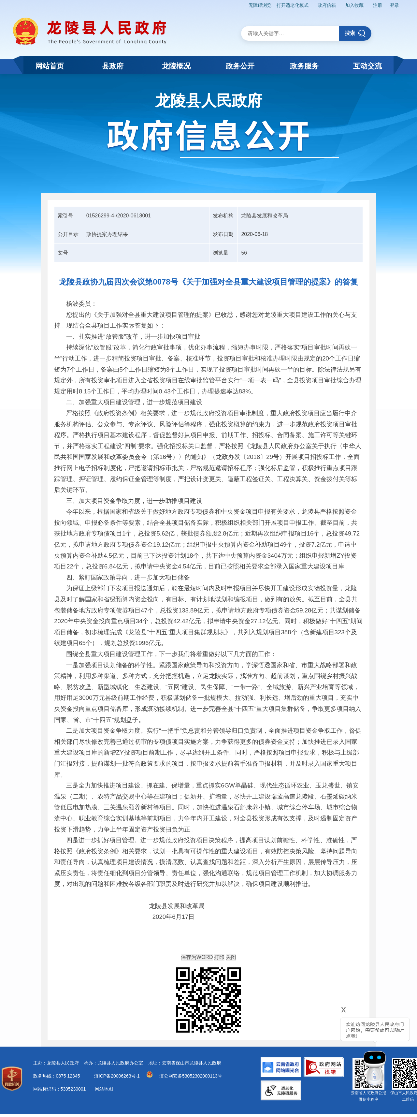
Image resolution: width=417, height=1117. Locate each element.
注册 (377, 5)
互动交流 (367, 66)
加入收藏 (354, 5)
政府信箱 (327, 5)
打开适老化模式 (293, 5)
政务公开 (240, 66)
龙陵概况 (176, 66)
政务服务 (304, 66)
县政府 (112, 66)
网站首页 (49, 66)
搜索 (355, 33)
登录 (394, 5)
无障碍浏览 (260, 5)
